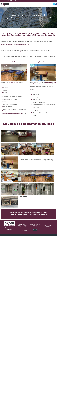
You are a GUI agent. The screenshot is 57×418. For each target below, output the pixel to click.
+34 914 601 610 (12, 0)
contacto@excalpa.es (19, 0)
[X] (34, 230)
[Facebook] (36, 230)
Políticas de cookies (47, 225)
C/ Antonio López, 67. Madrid (5, 0)
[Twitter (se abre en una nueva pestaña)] (54, 4)
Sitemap (47, 227)
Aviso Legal (48, 226)
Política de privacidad (47, 224)
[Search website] (52, 4)
